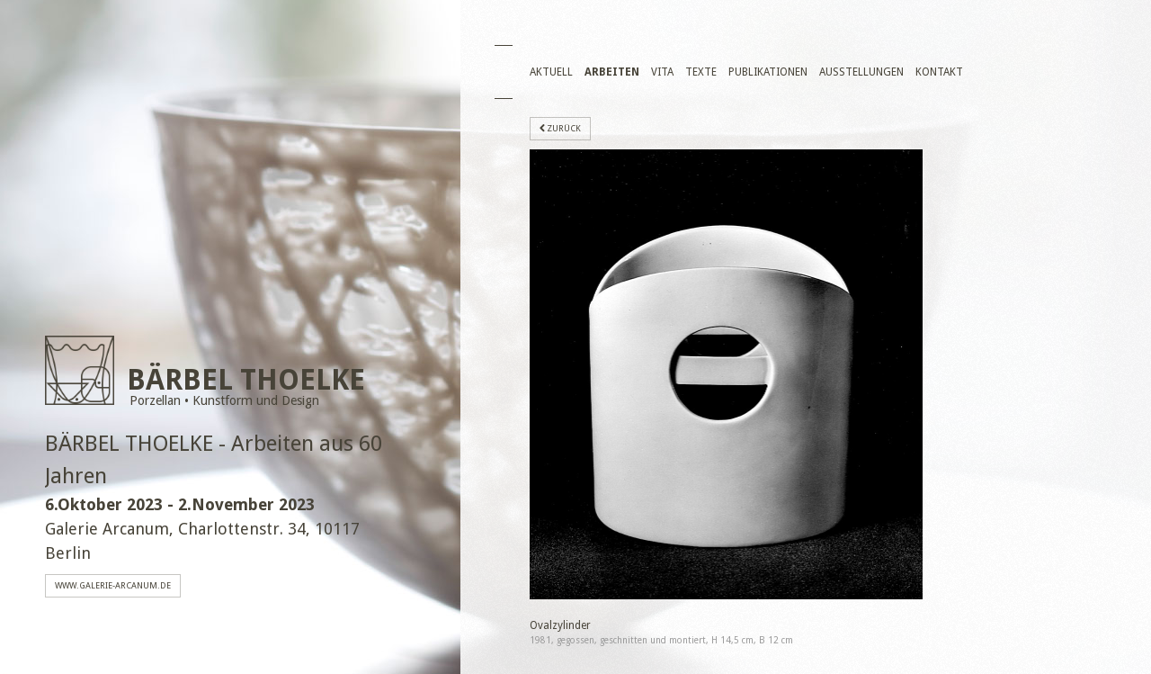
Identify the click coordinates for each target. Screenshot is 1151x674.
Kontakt (939, 72)
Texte (701, 72)
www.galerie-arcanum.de (113, 585)
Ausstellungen (861, 72)
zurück (560, 128)
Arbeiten (611, 72)
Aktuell (551, 72)
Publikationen (767, 72)
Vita (662, 72)
